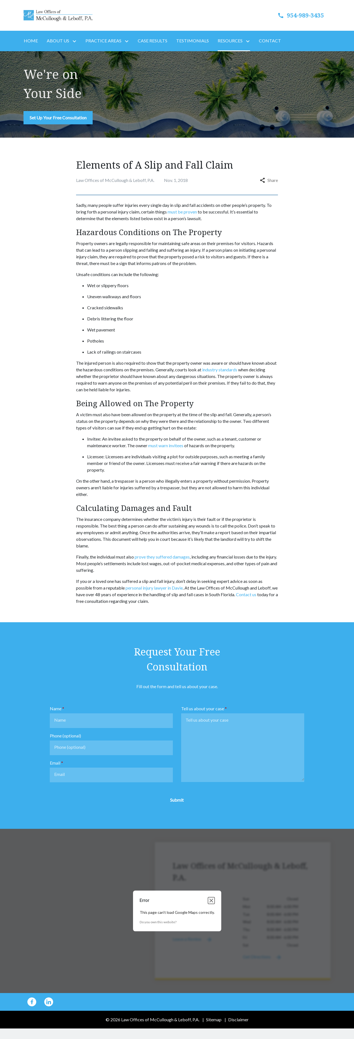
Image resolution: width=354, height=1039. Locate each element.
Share (269, 180)
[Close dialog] (211, 900)
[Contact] (270, 40)
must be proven (182, 211)
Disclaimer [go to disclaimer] (238, 1019)
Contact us (246, 594)
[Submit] (177, 800)
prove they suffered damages (162, 556)
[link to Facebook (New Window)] (31, 1001)
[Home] (31, 40)
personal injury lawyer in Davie (154, 587)
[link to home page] (58, 14)
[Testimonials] (192, 40)
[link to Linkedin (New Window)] (48, 1001)
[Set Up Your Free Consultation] (58, 117)
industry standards (219, 369)
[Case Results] (152, 40)
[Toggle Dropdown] (75, 41)
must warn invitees (165, 445)
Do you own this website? (158, 922)
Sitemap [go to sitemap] (214, 1019)
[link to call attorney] (295, 15)
